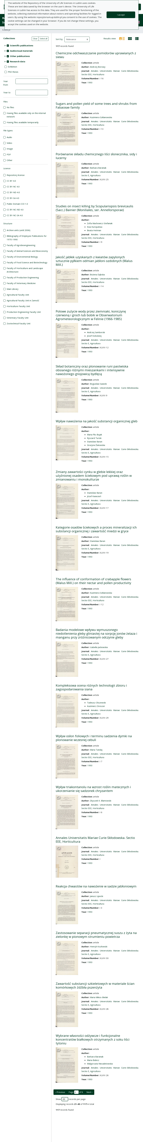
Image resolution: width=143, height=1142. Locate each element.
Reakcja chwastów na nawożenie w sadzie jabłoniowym (96, 886)
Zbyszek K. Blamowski (100, 800)
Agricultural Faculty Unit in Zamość (23, 300)
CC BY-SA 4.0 (13, 198)
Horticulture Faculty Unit (18, 306)
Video (9, 143)
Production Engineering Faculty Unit (24, 312)
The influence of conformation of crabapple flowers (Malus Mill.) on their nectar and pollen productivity (93, 581)
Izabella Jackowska (99, 647)
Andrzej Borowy (97, 66)
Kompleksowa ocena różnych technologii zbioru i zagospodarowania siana (91, 687)
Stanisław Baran (94, 441)
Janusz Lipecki (96, 896)
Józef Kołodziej (94, 335)
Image (10, 148)
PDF (9, 154)
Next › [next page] (89, 1092)
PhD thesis (13, 71)
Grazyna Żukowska (96, 445)
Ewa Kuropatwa (94, 226)
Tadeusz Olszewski (96, 702)
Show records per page (71, 1099)
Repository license (16, 175)
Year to (6, 92)
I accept (121, 14)
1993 (89, 82)
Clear (35, 38)
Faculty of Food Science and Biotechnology (27, 262)
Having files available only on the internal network (26, 115)
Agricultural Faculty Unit (18, 294)
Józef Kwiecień (94, 496)
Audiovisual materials (21, 50)
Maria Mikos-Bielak (99, 997)
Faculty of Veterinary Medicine (21, 283)
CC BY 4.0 (11, 180)
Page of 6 (76, 1092)
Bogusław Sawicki (98, 383)
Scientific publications (21, 45)
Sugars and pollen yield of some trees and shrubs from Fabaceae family (96, 105)
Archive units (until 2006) (18, 230)
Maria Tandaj (96, 749)
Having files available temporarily (23, 122)
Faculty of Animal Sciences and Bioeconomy (27, 251)
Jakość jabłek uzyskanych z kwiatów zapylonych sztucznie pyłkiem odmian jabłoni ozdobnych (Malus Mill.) (94, 261)
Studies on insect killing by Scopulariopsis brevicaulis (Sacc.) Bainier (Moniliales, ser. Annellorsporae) (94, 208)
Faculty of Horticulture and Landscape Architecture (25, 270)
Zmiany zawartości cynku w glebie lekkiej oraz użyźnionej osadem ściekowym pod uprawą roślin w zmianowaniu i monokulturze (94, 476)
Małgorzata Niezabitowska (100, 1063)
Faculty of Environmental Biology (22, 256)
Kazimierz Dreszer (96, 706)
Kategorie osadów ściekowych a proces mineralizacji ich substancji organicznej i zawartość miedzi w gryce (96, 529)
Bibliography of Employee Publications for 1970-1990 (27, 238)
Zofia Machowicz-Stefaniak (99, 223)
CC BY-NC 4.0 (13, 186)
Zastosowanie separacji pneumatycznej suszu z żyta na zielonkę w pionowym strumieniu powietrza (96, 935)
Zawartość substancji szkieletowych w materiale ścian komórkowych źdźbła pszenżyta (95, 985)
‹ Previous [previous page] (60, 1092)
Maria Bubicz (93, 1060)
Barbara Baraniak (98, 167)
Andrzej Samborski (96, 332)
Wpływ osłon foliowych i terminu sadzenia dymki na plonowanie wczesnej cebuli (94, 738)
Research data (17, 61)
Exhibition (12, 66)
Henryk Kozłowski (98, 946)
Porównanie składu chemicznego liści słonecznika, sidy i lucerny (96, 156)
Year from (5, 83)
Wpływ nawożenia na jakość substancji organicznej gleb (96, 421)
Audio (9, 137)
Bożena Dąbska (97, 274)
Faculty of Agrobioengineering (21, 245)
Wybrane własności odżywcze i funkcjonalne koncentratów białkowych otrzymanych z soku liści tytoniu (92, 1039)
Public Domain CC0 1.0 (17, 203)
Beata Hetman (94, 230)
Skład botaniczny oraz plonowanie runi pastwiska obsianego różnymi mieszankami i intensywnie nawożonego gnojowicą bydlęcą (92, 370)
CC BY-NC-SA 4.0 (15, 215)
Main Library (12, 289)
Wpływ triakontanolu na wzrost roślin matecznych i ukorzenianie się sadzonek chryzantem (93, 789)
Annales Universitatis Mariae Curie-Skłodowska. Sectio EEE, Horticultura (95, 840)
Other (9, 160)
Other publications (20, 56)
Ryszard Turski (94, 438)
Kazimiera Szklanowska (101, 117)
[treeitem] (25, 45)
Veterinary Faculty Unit (17, 317)
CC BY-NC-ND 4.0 (15, 209)
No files (10, 107)
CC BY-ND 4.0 (13, 192)
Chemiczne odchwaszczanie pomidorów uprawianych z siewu (96, 55)
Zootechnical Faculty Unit (18, 323)
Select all (43, 38)
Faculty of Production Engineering (23, 277)
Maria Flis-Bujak (94, 434)
